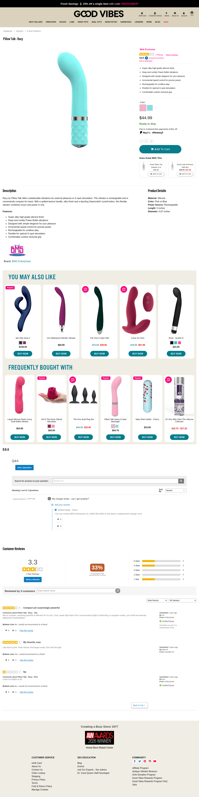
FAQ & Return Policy (42, 786)
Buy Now (23, 353)
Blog (79, 763)
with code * (99, 3)
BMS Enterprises (21, 261)
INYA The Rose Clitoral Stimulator (51, 420)
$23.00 (176, 346)
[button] (143, 108)
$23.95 (147, 427)
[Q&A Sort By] (176, 490)
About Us (36, 766)
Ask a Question (145, 61)
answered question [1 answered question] (156, 58)
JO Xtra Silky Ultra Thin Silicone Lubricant (179, 420)
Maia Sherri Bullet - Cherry (147, 419)
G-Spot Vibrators (34, 31)
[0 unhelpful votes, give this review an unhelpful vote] (13, 630)
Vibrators (19, 31)
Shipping (36, 776)
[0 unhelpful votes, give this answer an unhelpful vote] (58, 526)
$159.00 (23, 346)
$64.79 (115, 430)
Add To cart (160, 149)
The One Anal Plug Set (83, 419)
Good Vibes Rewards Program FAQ (149, 781)
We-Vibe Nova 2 (23, 338)
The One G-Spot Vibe (99, 338)
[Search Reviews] (78, 590)
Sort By (161, 490)
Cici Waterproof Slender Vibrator (61, 338)
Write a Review (172, 55)
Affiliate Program (140, 768)
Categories (7, 31)
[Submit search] (181, 481)
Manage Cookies (40, 789)
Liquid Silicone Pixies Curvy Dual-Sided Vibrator (19, 420)
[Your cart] (191, 14)
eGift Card (37, 763)
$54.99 (19, 428)
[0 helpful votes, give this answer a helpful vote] (58, 519)
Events (80, 766)
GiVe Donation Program (144, 774)
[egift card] (142, 14)
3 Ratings (159, 55)
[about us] (175, 14)
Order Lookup (38, 773)
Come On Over (138, 338)
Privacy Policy (38, 779)
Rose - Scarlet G (176, 338)
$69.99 (61, 345)
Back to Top (139, 705)
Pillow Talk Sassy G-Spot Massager (115, 420)
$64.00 (51, 430)
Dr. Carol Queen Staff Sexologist (93, 773)
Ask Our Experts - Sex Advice (92, 769)
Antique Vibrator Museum (144, 771)
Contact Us (37, 769)
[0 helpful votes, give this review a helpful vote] (6, 630)
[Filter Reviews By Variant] (182, 600)
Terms (35, 783)
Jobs (134, 784)
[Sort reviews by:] (156, 600)
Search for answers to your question (31, 481)
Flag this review (26, 630)
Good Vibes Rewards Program (147, 778)
